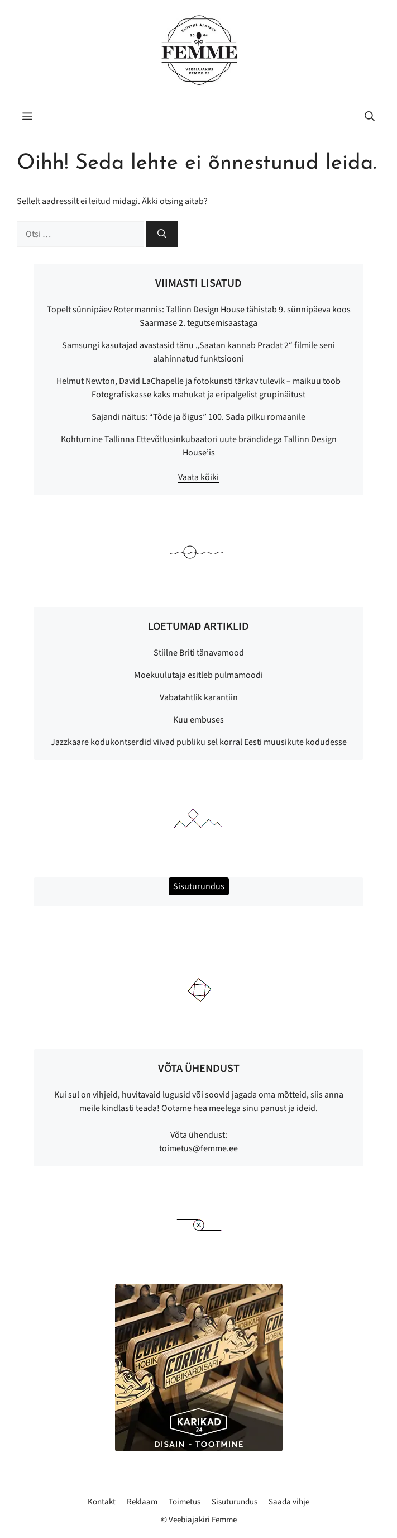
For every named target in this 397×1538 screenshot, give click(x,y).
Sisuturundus (234, 1502)
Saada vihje (289, 1502)
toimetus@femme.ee (198, 1148)
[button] (369, 117)
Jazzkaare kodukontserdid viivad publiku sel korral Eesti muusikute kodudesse (199, 742)
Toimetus (184, 1502)
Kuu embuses (198, 720)
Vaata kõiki (198, 477)
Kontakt (102, 1502)
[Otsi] (162, 234)
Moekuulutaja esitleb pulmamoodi (198, 675)
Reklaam (142, 1502)
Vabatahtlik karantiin (199, 697)
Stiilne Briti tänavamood (199, 653)
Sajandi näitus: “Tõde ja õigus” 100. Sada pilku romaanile (198, 417)
